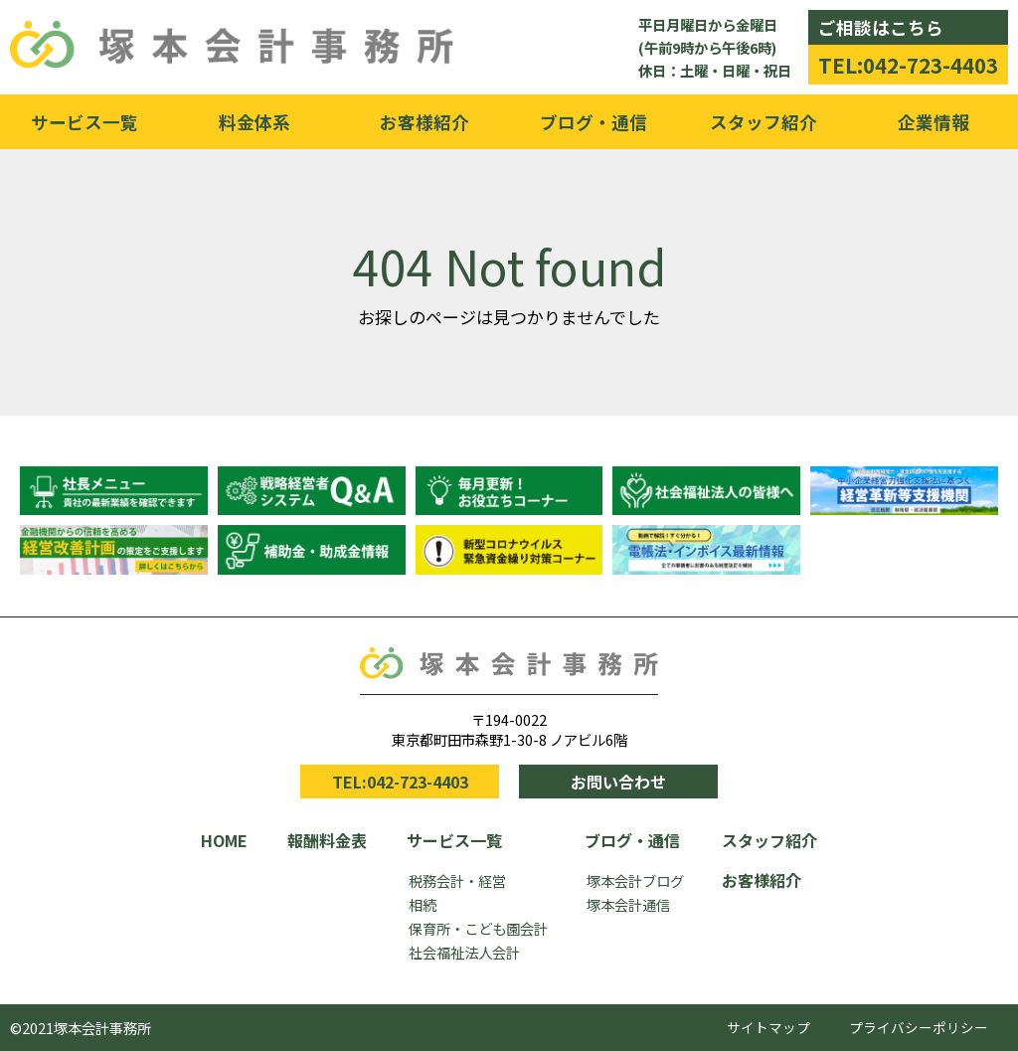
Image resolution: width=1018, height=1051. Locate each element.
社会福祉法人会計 (464, 952)
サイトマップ (768, 1027)
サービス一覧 (84, 121)
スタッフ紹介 (763, 121)
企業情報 (933, 121)
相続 (422, 904)
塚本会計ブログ (635, 880)
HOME (224, 840)
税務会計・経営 (457, 880)
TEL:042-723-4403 (908, 65)
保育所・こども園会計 (478, 928)
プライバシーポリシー (918, 1027)
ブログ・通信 (593, 121)
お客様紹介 (424, 121)
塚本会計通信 (628, 904)
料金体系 (254, 121)
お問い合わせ (618, 781)
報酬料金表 (327, 840)
